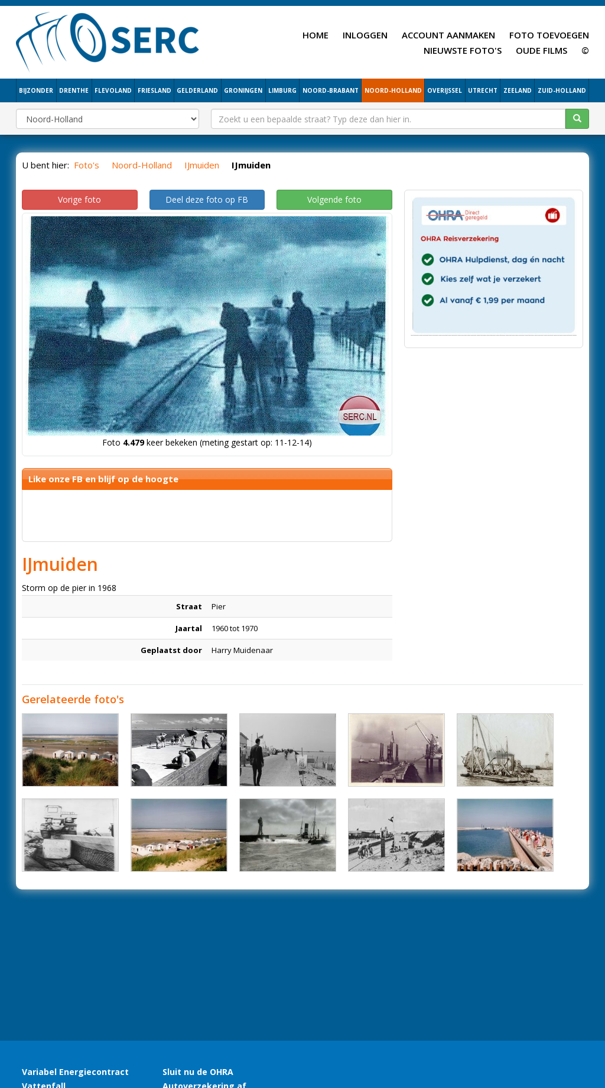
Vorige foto (79, 199)
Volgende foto (334, 199)
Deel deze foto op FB (206, 199)
